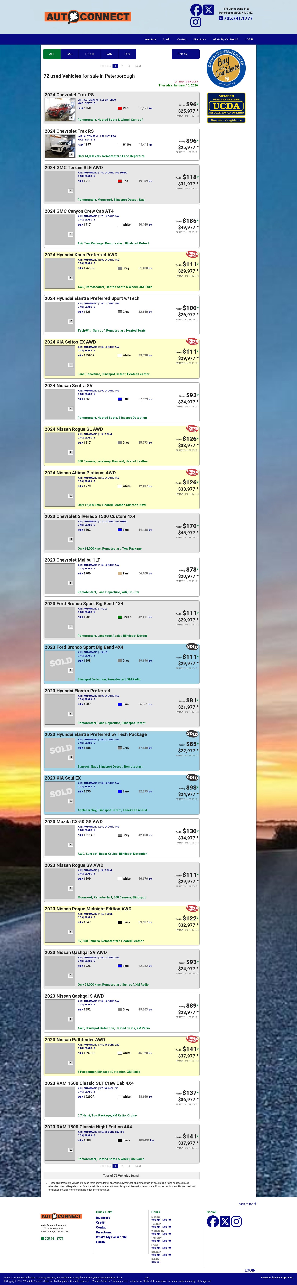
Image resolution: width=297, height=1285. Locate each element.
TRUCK (89, 54)
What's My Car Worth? (225, 39)
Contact (182, 39)
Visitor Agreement (134, 1277)
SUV (127, 54)
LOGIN (249, 39)
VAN (109, 54)
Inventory (150, 39)
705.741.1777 (53, 1238)
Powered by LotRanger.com (277, 1277)
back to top (247, 1204)
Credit (166, 39)
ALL (52, 54)
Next (138, 65)
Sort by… (183, 54)
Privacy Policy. (158, 1277)
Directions (199, 39)
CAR (70, 54)
